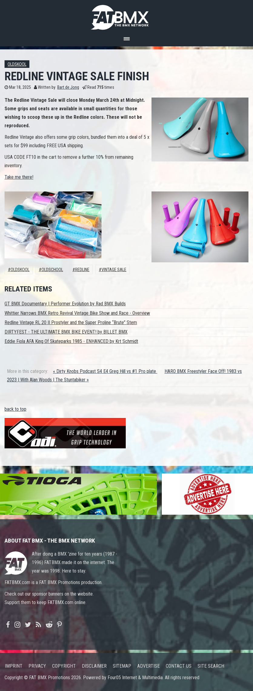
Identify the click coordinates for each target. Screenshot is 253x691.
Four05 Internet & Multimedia (135, 677)
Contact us (178, 666)
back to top (15, 409)
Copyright (64, 666)
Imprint (13, 666)
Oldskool (17, 64)
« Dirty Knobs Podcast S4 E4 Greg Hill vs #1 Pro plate (105, 371)
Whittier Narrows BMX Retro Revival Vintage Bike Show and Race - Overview (77, 313)
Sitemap (122, 666)
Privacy (37, 666)
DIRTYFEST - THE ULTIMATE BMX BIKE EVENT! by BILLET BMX (66, 332)
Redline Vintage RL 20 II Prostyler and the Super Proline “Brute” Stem (71, 322)
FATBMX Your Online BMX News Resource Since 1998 (126, 15)
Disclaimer (94, 666)
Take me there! (19, 177)
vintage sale (114, 269)
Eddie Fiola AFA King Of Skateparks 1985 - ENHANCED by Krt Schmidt (71, 341)
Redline (82, 269)
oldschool (52, 269)
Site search (211, 666)
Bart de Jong (68, 87)
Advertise (148, 666)
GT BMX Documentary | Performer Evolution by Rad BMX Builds (65, 304)
